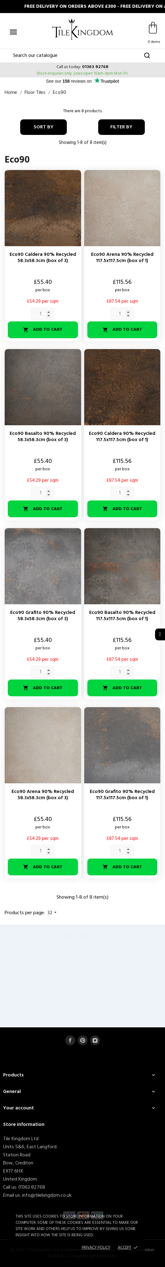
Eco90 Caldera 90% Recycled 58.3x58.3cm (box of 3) (43, 258)
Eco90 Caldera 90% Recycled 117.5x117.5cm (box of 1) (122, 437)
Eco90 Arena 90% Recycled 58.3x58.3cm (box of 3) (42, 795)
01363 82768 (95, 67)
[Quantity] (42, 314)
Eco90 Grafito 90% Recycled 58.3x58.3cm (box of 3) (42, 616)
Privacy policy (96, 1247)
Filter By (121, 127)
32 (53, 913)
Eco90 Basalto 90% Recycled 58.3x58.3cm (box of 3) (43, 437)
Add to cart (42, 329)
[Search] (82, 55)
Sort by (43, 127)
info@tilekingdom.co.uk (46, 1195)
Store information (23, 1125)
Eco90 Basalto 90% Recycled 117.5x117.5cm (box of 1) (122, 616)
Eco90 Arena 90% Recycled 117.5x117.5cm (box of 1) (122, 258)
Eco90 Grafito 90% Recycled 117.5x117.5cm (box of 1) (122, 795)
